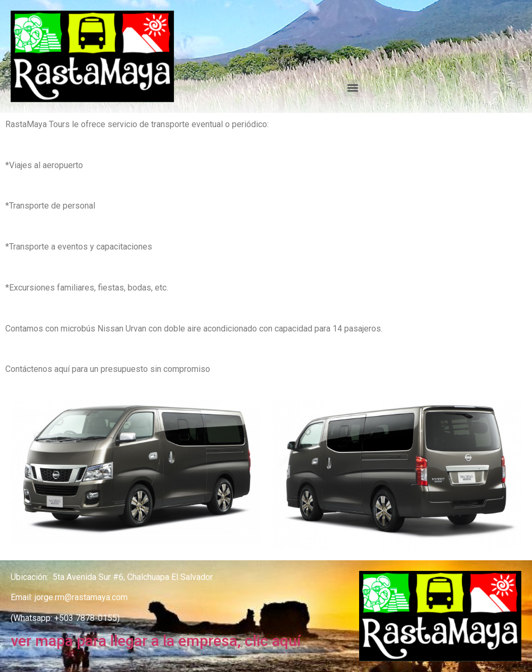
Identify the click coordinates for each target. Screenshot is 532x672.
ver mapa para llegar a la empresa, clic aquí (156, 641)
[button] (353, 88)
